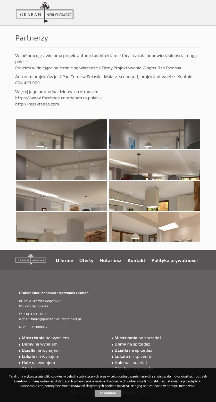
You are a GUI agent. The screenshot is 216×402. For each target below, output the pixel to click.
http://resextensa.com (37, 103)
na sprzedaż (137, 337)
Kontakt (136, 260)
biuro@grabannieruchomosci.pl (56, 319)
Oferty (86, 260)
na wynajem (45, 337)
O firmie (64, 260)
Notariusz (110, 260)
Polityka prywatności (175, 260)
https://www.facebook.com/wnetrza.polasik (58, 97)
